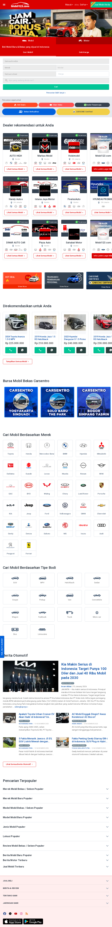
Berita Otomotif (68, 683)
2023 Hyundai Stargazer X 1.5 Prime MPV (75, 339)
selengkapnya (21, 707)
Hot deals (20, 104)
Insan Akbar (66, 686)
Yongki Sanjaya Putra (81, 748)
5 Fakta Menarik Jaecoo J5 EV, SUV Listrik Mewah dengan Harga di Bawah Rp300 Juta (35, 740)
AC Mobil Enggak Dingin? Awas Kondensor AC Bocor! (89, 715)
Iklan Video (55, 104)
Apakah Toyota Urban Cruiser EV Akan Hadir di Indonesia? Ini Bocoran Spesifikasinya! (36, 716)
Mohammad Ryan (26, 724)
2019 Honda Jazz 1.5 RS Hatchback (45, 337)
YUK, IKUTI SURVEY (2, 646)
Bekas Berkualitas (28, 111)
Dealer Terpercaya (92, 105)
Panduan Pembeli (79, 721)
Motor (84, 41)
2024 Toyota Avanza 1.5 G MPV (15, 337)
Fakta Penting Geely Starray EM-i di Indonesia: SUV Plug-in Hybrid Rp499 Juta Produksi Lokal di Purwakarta (90, 740)
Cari (56, 87)
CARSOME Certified (82, 112)
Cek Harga (84, 52)
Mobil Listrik (24, 721)
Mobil (28, 40)
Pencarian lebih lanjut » (56, 93)
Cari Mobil (28, 52)
